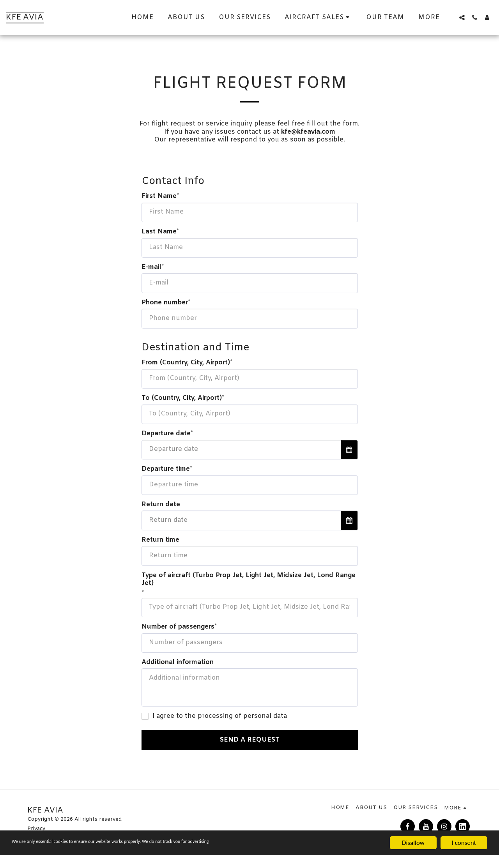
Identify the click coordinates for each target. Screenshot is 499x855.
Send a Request (250, 740)
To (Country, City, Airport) (182, 398)
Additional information (178, 663)
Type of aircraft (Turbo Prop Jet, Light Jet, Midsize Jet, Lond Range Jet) (249, 580)
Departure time (166, 469)
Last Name (159, 232)
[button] (462, 17)
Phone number (165, 303)
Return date (161, 505)
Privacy (36, 828)
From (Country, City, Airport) (186, 363)
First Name (159, 197)
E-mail (151, 267)
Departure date (166, 434)
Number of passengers (178, 627)
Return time (160, 540)
